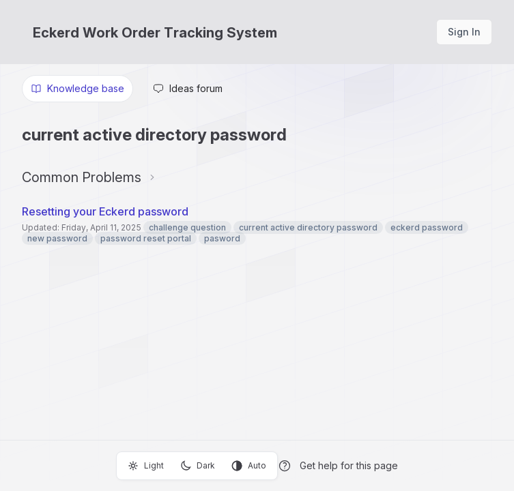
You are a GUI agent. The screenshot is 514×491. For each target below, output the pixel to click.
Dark (197, 465)
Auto (248, 465)
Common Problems (81, 177)
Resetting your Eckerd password (105, 211)
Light (146, 465)
